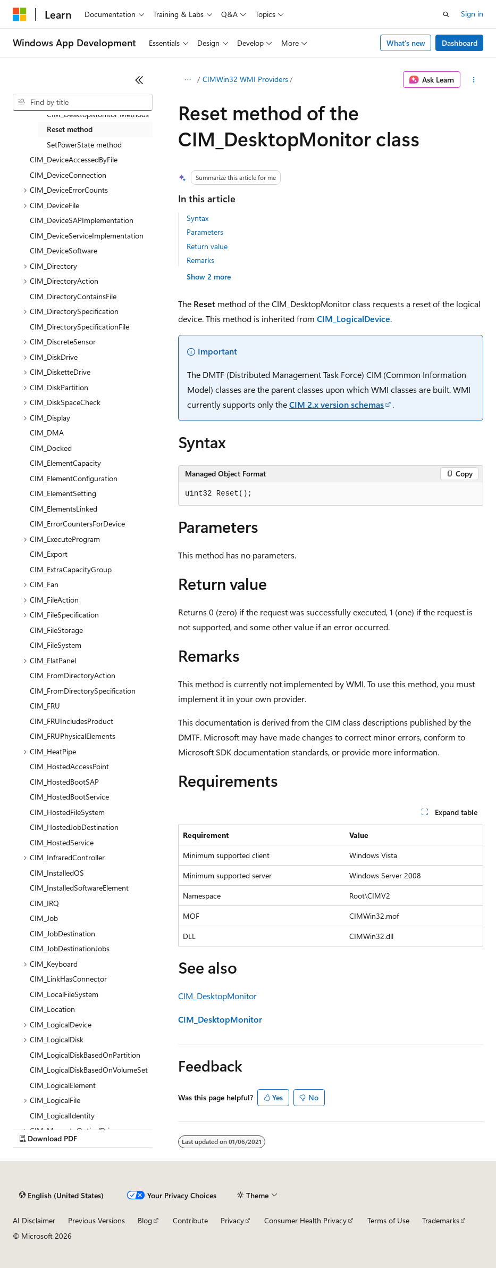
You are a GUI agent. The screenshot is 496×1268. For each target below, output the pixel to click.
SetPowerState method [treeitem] (84, 144)
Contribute (190, 1220)
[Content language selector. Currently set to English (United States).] (61, 1195)
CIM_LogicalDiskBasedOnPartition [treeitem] (85, 1055)
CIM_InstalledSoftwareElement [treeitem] (79, 888)
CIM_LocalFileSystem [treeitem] (64, 994)
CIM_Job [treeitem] (44, 918)
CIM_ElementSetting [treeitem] (63, 493)
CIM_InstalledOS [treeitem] (57, 873)
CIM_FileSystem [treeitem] (55, 645)
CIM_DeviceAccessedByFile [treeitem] (73, 159)
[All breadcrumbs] (187, 79)
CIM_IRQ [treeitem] (44, 903)
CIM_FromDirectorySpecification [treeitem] (83, 691)
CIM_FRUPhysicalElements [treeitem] (72, 736)
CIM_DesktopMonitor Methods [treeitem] (98, 114)
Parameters (205, 232)
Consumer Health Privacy (305, 1220)
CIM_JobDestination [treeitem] (62, 933)
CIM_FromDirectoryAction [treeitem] (72, 675)
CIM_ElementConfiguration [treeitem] (73, 478)
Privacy (232, 1220)
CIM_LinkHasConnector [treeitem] (68, 979)
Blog (145, 1220)
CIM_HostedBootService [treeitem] (69, 797)
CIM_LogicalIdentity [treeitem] (62, 1115)
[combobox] (83, 102)
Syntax (197, 218)
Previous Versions (96, 1220)
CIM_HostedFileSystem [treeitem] (67, 812)
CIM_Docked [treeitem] (51, 448)
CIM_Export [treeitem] (49, 554)
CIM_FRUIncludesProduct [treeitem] (71, 721)
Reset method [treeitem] (70, 129)
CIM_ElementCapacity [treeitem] (65, 463)
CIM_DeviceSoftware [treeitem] (63, 250)
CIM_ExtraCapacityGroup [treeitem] (71, 569)
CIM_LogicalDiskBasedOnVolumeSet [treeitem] (89, 1070)
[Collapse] (139, 79)
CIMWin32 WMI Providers (245, 79)
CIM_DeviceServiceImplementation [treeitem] (87, 235)
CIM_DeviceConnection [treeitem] (68, 175)
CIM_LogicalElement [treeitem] (63, 1085)
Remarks (200, 260)
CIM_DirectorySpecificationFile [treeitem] (79, 327)
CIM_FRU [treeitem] (45, 706)
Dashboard (459, 43)
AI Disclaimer (34, 1220)
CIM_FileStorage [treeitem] (56, 630)
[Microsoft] (20, 14)
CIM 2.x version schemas (336, 404)
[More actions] (474, 79)
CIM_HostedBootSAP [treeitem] (64, 782)
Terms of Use (388, 1220)
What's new (405, 43)
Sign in (472, 14)
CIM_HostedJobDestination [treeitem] (74, 827)
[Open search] (446, 14)
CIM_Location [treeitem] (52, 1009)
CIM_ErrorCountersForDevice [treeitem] (77, 523)
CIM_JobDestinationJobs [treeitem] (70, 948)
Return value (207, 246)
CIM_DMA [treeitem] (47, 432)
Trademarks (440, 1220)
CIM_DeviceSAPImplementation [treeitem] (81, 220)
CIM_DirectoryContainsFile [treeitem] (73, 296)
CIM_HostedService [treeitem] (62, 842)
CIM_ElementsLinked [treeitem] (63, 509)
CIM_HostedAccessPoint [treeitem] (69, 766)
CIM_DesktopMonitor (217, 995)
